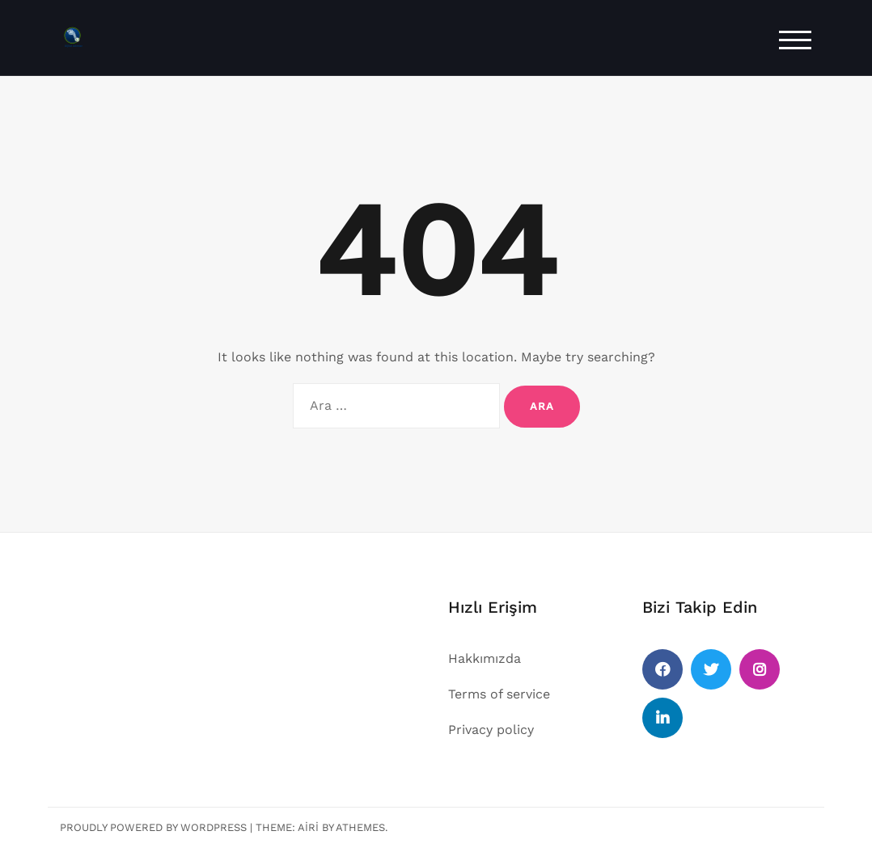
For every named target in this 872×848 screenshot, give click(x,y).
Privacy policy (491, 729)
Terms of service (499, 694)
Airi (308, 827)
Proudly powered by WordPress (153, 827)
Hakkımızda (484, 658)
